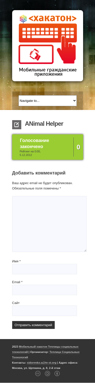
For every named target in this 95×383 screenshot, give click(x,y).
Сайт (16, 303)
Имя (16, 261)
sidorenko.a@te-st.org (41, 362)
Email (17, 282)
